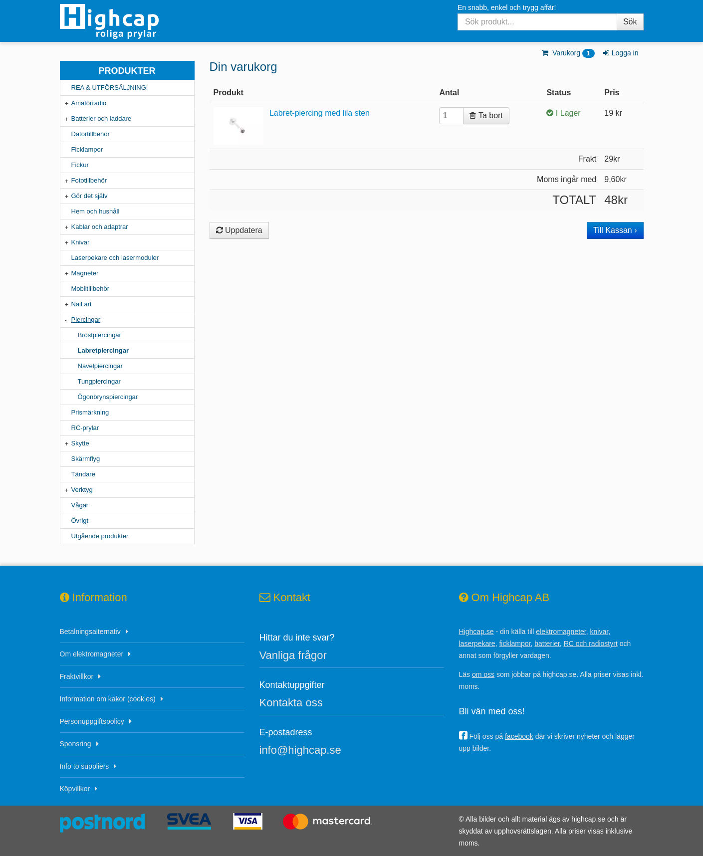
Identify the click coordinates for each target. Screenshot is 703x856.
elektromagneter (561, 632)
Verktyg (82, 489)
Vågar (80, 505)
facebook (519, 736)
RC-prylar (85, 427)
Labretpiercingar (103, 350)
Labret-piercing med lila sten (319, 113)
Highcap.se (476, 632)
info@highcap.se (300, 750)
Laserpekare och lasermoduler (115, 257)
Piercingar (86, 319)
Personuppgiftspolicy (92, 721)
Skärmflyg (85, 458)
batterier (547, 643)
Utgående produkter (100, 536)
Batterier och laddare (101, 118)
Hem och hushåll (95, 211)
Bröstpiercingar (99, 335)
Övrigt (80, 520)
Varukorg (568, 53)
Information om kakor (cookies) (108, 699)
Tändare (83, 474)
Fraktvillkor (77, 676)
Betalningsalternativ (90, 632)
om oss (483, 674)
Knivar (80, 242)
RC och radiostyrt (591, 643)
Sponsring (75, 744)
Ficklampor (87, 149)
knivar (599, 632)
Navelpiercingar (100, 366)
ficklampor (514, 643)
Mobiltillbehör (90, 288)
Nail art (81, 304)
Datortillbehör (90, 134)
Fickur (80, 165)
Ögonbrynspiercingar (108, 397)
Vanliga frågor (293, 655)
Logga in (620, 53)
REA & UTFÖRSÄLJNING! (109, 87)
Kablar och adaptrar (99, 226)
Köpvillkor (75, 789)
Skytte (80, 443)
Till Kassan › (615, 230)
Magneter (85, 273)
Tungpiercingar (99, 381)
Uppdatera (239, 230)
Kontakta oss (291, 702)
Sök (630, 21)
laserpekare (477, 643)
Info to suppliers (84, 766)
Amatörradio (89, 103)
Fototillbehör (89, 180)
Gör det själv (89, 196)
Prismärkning (90, 412)
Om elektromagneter (92, 654)
